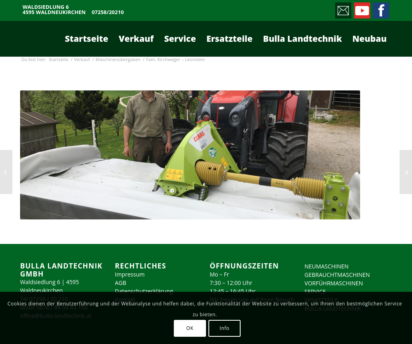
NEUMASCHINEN (327, 266)
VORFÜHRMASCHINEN (334, 283)
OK (190, 328)
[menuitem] (86, 38)
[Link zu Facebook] (380, 8)
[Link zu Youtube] (361, 8)
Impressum (130, 274)
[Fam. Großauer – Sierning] (406, 172)
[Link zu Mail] (343, 8)
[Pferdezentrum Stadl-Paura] (6, 172)
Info (224, 328)
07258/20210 (108, 12)
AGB (120, 283)
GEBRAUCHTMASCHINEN (337, 274)
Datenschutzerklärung (144, 291)
